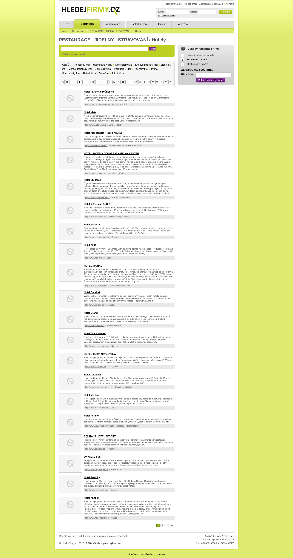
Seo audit (200, 543)
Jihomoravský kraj (102, 64)
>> (171, 525)
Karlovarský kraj (123, 64)
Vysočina (104, 73)
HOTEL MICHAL (93, 265)
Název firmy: (187, 74)
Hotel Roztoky (92, 477)
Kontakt (230, 3)
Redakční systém (213, 536)
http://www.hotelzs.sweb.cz (97, 346)
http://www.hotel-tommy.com (97, 173)
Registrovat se (174, 3)
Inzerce (162, 24)
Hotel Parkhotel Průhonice (99, 91)
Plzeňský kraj (141, 68)
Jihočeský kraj (82, 64)
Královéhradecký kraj (146, 64)
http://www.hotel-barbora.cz (97, 237)
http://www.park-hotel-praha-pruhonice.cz (103, 104)
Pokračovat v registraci (210, 80)
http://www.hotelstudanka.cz (97, 197)
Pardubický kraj (122, 68)
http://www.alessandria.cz (96, 145)
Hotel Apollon (91, 497)
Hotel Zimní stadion (95, 333)
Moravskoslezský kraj (80, 68)
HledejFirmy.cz (70, 543)
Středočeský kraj (71, 73)
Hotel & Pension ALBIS (97, 204)
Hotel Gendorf (92, 292)
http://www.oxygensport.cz (96, 469)
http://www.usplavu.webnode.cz (99, 387)
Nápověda (182, 24)
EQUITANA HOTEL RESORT (100, 436)
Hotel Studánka (92, 180)
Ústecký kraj (89, 73)
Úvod (66, 24)
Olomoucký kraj (103, 68)
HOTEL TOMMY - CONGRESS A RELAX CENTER (111, 153)
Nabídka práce (113, 24)
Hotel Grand (91, 312)
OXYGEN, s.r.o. (92, 456)
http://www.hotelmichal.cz (96, 286)
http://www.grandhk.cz (94, 325)
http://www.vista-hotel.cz (95, 125)
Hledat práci (190, 3)
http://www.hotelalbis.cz (95, 217)
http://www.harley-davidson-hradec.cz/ (146, 554)
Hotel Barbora (92, 224)
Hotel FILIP (90, 245)
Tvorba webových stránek (212, 539)
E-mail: (161, 12)
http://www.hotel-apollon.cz (97, 518)
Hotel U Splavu (92, 374)
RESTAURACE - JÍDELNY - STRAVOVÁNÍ (109, 31)
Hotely (138, 31)
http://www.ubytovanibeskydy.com (100, 426)
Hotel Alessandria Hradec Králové (103, 132)
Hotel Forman (91, 415)
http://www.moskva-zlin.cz (96, 408)
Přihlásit (225, 11)
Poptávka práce (139, 24)
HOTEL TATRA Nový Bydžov (100, 354)
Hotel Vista (90, 112)
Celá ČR (66, 64)
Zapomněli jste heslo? (166, 15)
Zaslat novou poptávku (211, 3)
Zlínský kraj (118, 73)
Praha (154, 68)
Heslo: (193, 12)
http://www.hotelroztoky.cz (96, 490)
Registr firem (86, 23)
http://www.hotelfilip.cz (94, 258)
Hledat (153, 49)
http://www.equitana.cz (95, 449)
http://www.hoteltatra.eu (95, 366)
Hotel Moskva (91, 395)
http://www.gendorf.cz (94, 305)
